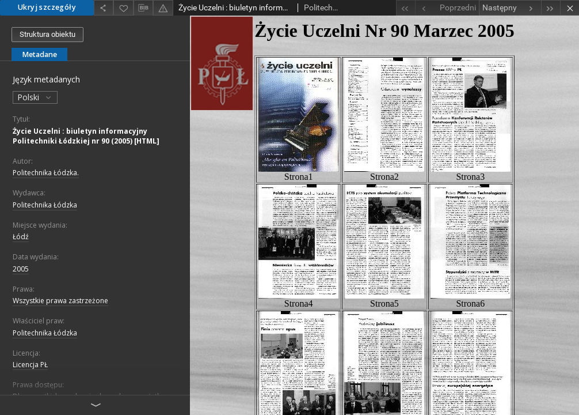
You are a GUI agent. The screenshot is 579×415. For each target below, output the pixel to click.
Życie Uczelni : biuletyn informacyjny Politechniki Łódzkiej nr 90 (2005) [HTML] (86, 136)
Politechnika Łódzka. (46, 173)
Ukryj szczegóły (47, 7)
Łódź (21, 237)
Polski (35, 97)
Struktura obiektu (47, 34)
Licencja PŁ (30, 364)
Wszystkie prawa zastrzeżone (60, 300)
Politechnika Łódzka (45, 205)
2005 (21, 269)
